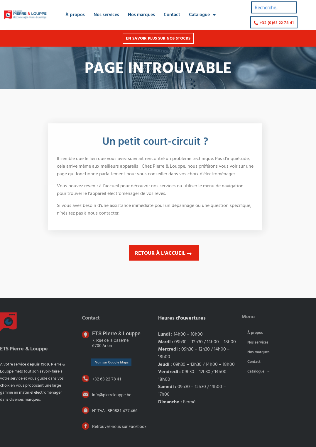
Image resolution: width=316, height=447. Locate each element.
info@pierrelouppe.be (111, 394)
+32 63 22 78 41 (106, 379)
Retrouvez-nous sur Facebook (119, 426)
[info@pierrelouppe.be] (85, 394)
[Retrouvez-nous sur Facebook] (85, 426)
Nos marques (141, 13)
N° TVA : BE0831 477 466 (115, 410)
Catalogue (202, 13)
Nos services (106, 13)
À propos (75, 13)
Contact (172, 13)
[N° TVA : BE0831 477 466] (85, 410)
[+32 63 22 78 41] (85, 378)
